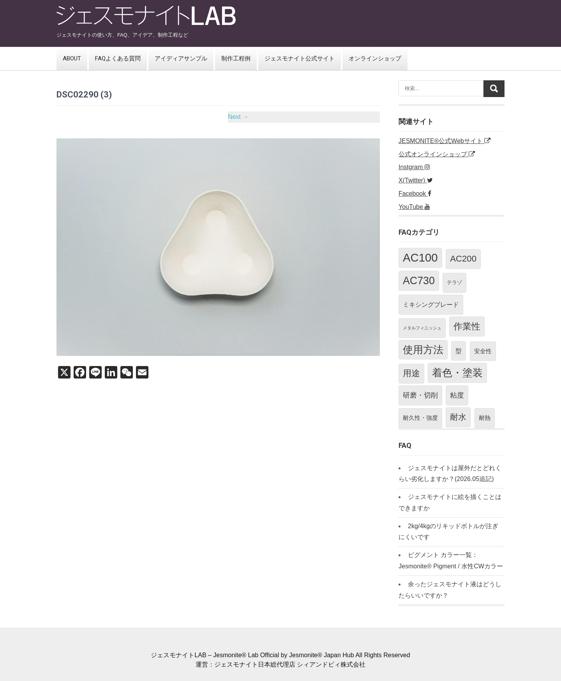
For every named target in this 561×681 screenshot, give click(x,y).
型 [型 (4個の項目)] (458, 350)
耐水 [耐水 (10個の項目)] (458, 416)
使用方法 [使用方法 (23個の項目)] (423, 350)
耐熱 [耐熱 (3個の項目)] (484, 417)
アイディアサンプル (181, 58)
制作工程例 (236, 58)
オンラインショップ (375, 58)
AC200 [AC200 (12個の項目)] (463, 259)
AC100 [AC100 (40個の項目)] (420, 257)
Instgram (414, 167)
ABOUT (72, 58)
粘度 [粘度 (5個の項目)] (457, 395)
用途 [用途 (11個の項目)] (411, 373)
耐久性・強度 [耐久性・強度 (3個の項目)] (420, 417)
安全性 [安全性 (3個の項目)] (483, 351)
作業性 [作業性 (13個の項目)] (466, 326)
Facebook (415, 193)
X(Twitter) (416, 180)
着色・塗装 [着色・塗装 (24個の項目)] (457, 373)
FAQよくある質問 (118, 58)
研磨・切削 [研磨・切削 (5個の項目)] (420, 395)
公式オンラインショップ (437, 154)
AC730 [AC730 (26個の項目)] (419, 281)
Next (238, 116)
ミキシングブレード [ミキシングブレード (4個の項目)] (431, 304)
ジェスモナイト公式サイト (300, 58)
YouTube (414, 206)
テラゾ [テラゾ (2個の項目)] (454, 282)
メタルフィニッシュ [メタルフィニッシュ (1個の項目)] (422, 327)
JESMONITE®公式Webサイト (444, 141)
